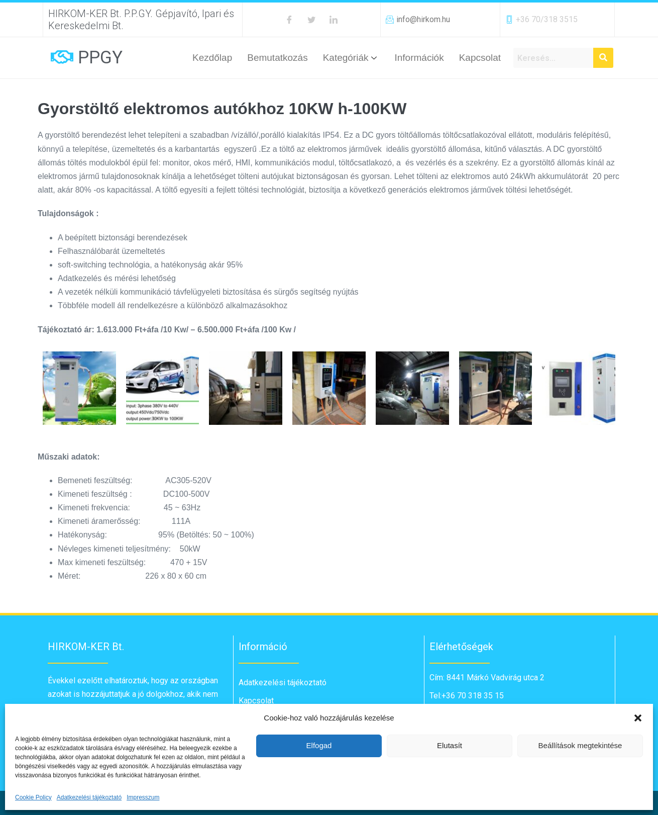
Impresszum (143, 797)
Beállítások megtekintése (580, 745)
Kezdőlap (212, 57)
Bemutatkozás (277, 57)
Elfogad (319, 745)
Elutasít (449, 745)
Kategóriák (351, 57)
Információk (419, 57)
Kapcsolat (480, 57)
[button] (638, 718)
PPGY (100, 57)
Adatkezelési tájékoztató (89, 797)
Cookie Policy (33, 797)
